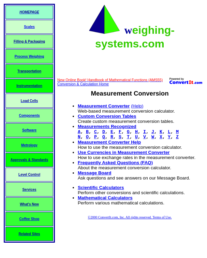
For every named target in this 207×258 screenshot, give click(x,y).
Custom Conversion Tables (107, 116)
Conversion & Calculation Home (83, 84)
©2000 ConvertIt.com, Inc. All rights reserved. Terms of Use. (130, 217)
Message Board (95, 172)
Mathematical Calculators (105, 197)
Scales (29, 27)
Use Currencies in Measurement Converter (124, 152)
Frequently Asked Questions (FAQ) (115, 162)
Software (29, 130)
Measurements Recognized (107, 126)
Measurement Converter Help (109, 142)
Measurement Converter (104, 106)
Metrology (29, 145)
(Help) (137, 106)
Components (29, 115)
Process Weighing (29, 56)
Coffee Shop (29, 219)
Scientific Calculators (101, 187)
